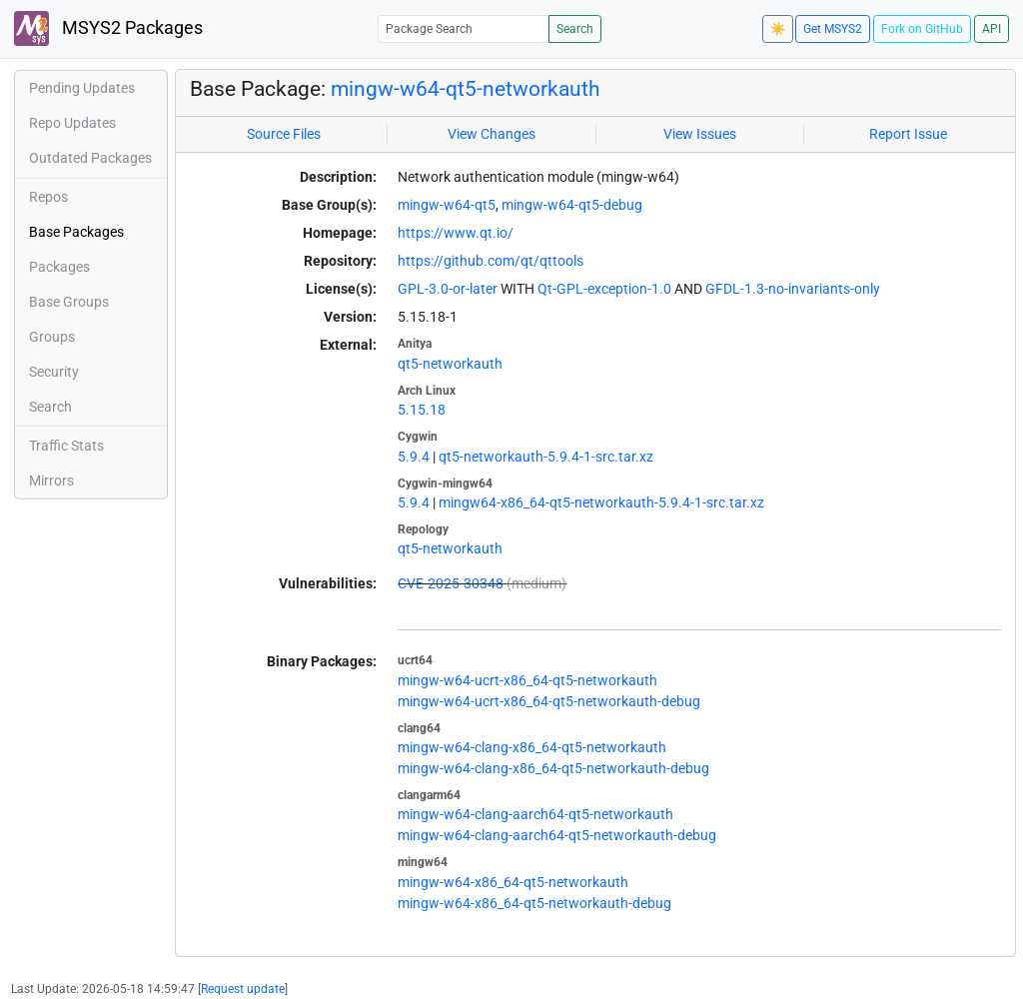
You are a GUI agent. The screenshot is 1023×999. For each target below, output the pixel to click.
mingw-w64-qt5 (447, 205)
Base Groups (69, 302)
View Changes (491, 134)
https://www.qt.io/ (455, 233)
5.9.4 (414, 457)
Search (574, 29)
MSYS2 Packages (108, 28)
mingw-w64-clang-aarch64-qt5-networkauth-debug (557, 835)
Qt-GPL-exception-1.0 (604, 289)
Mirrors (51, 481)
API (991, 29)
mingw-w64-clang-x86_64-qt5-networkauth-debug (553, 768)
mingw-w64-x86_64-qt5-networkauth (513, 882)
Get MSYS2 (832, 29)
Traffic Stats (66, 446)
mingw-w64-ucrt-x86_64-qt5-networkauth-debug (549, 701)
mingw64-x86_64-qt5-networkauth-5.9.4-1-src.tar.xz (601, 502)
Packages (59, 267)
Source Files (284, 134)
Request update (243, 989)
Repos (48, 197)
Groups (52, 337)
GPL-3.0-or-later (448, 289)
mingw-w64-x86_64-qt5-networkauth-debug (534, 903)
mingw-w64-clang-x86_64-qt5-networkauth (532, 747)
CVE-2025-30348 (451, 583)
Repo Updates (72, 123)
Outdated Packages (90, 158)
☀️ (777, 29)
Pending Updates (82, 88)
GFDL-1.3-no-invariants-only (792, 289)
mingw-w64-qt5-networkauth (465, 89)
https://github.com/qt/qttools (490, 261)
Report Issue (908, 134)
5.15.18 (422, 410)
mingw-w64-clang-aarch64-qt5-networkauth (535, 814)
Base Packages (76, 232)
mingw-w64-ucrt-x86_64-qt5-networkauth (527, 680)
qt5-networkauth (450, 364)
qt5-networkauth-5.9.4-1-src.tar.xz (546, 457)
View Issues (699, 134)
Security (54, 372)
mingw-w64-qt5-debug (572, 205)
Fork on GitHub (922, 29)
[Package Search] (463, 28)
